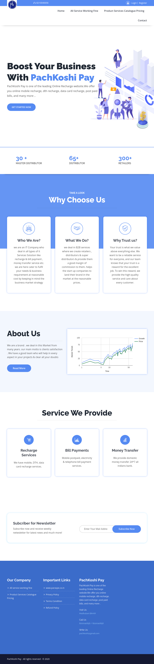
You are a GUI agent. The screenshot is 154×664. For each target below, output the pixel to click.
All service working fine (84, 10)
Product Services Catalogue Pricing (124, 10)
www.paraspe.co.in (53, 587)
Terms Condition (52, 601)
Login (134, 3)
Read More (19, 368)
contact (142, 20)
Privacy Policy (51, 594)
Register (143, 3)
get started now (21, 107)
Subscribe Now (127, 529)
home (60, 10)
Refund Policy (51, 607)
